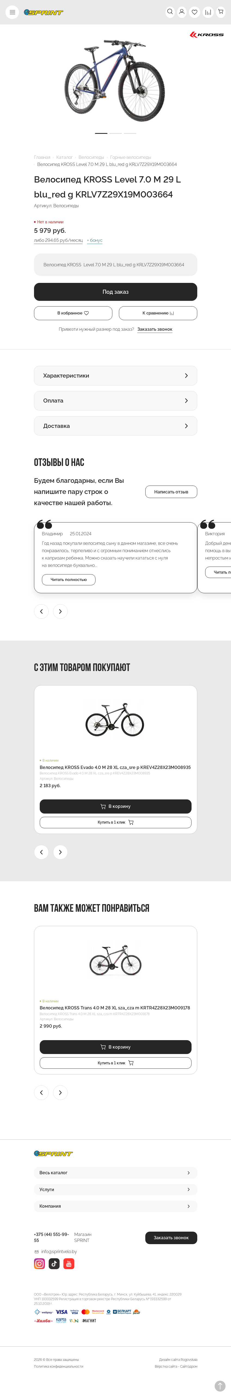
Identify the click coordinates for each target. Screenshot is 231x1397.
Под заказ (116, 292)
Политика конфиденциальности (58, 1384)
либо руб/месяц (58, 240)
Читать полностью (71, 592)
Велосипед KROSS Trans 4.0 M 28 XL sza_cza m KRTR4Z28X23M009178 (115, 1023)
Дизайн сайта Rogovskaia (178, 1377)
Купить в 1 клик (116, 837)
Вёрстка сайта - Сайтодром (176, 1384)
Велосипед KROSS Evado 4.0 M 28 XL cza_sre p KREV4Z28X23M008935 (115, 780)
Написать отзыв (171, 503)
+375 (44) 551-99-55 (51, 1254)
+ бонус (95, 240)
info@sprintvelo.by (59, 1268)
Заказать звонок (155, 330)
